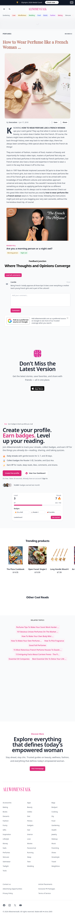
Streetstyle (55, 857)
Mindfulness (22, 15)
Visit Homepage (37, 768)
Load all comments (13, 275)
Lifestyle (6, 839)
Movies (29, 843)
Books (45, 15)
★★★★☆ (68, 34)
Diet (28, 816)
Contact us (7, 884)
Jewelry (54, 834)
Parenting (55, 848)
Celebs (29, 812)
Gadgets (30, 825)
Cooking (55, 812)
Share (63, 122)
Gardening (6, 15)
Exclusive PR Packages (46, 889)
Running (30, 852)
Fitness (29, 821)
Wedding (32, 15)
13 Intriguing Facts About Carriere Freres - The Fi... (37, 654)
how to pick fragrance (54, 641)
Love (13, 15)
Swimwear (6, 862)
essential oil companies (19, 659)
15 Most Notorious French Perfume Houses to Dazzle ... (37, 650)
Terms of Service (44, 893)
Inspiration (7, 834)
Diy (53, 816)
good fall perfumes (37, 645)
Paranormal (31, 848)
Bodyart (54, 807)
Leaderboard (18, 517)
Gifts (4, 830)
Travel (54, 862)
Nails (4, 848)
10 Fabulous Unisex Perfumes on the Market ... (37, 631)
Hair (28, 830)
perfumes (7, 34)
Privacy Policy (8, 893)
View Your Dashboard (35, 473)
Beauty (29, 807)
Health (54, 830)
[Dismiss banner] (67, 318)
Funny (5, 825)
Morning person (12, 253)
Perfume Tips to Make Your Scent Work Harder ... (37, 627)
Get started (56, 517)
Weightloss (56, 866)
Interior (30, 834)
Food (39, 15)
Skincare (68, 15)
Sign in (44, 478)
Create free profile (12, 473)
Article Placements (45, 884)
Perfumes (6, 852)
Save (54, 122)
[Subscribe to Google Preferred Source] (18, 320)
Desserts (6, 816)
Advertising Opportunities (12, 889)
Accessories (7, 803)
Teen (29, 862)
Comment (16, 310)
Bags (53, 803)
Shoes (54, 852)
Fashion (52, 15)
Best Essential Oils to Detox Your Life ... (49, 659)
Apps (29, 803)
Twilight (6, 866)
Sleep (29, 857)
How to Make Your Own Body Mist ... (37, 636)
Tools (5, 871)
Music (54, 843)
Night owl (24, 253)
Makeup (55, 839)
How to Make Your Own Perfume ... (26, 641)
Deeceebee (13, 122)
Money (5, 843)
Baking (60, 15)
